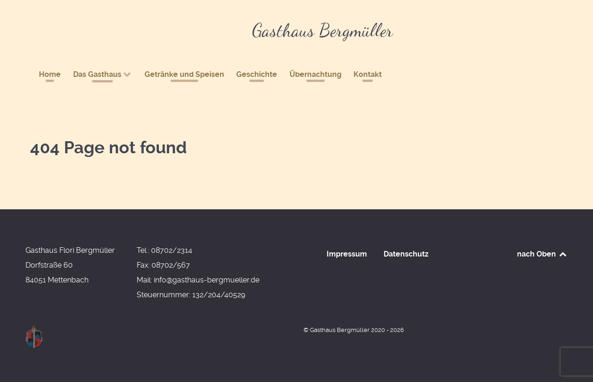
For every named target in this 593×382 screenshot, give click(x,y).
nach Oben (542, 254)
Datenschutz (406, 254)
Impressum (347, 254)
